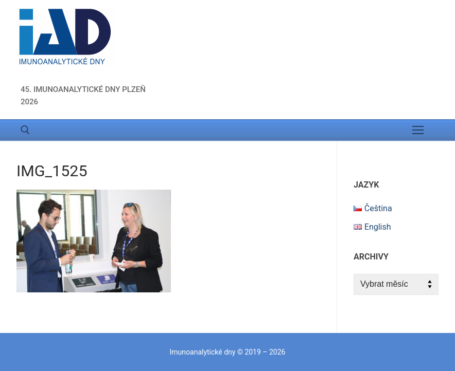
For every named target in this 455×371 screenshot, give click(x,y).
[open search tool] (25, 130)
